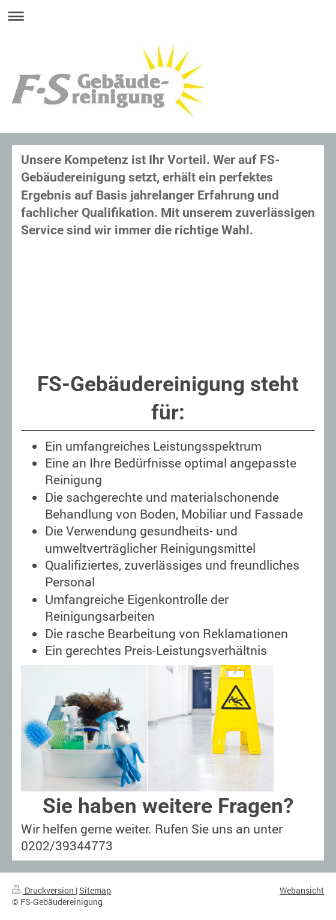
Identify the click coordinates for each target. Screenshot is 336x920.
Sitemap (95, 890)
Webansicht (302, 890)
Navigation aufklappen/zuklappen (168, 16)
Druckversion (44, 890)
